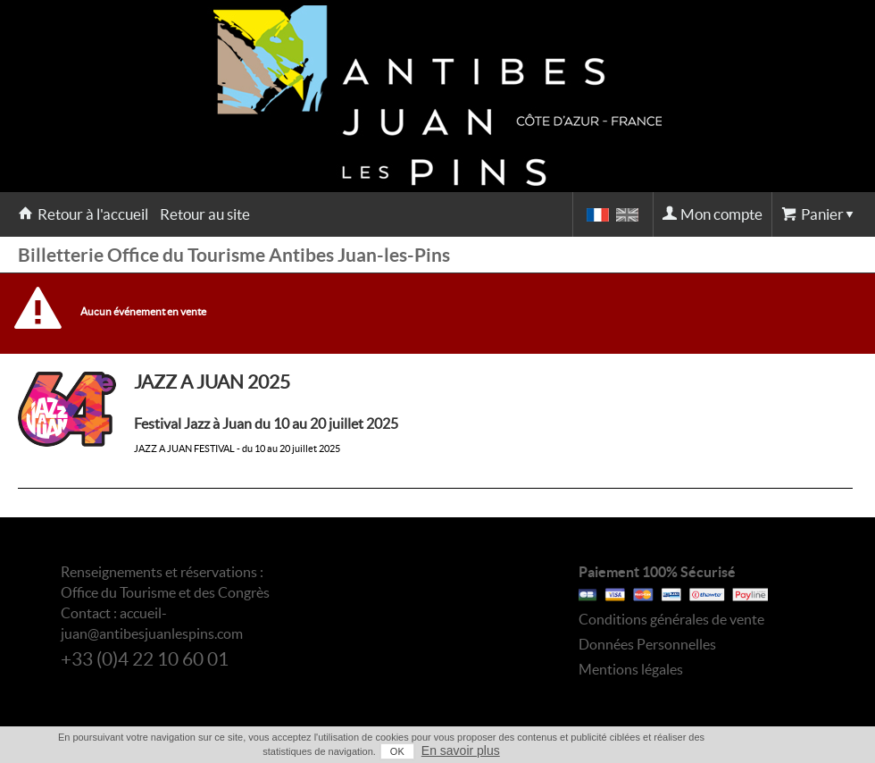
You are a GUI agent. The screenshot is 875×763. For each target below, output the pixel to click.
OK (397, 751)
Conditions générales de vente (671, 619)
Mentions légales (631, 669)
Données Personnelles (647, 644)
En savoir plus (460, 750)
